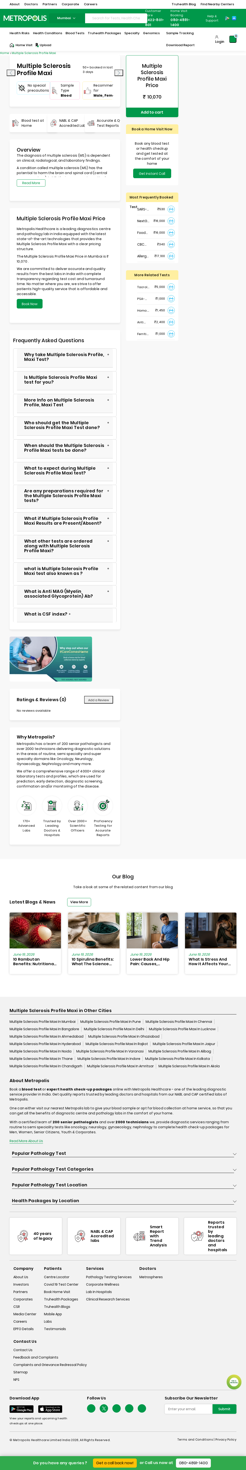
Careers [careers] (20, 1321)
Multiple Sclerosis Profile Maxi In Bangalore (44, 1029)
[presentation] (11, 73)
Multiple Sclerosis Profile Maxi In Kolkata (177, 1058)
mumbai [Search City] (67, 18)
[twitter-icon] (104, 1408)
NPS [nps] (16, 1379)
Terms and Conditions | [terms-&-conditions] (196, 1439)
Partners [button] (50, 4)
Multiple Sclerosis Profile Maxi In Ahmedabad (46, 1036)
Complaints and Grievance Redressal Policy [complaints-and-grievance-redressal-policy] (50, 1364)
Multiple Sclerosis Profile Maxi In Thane (41, 1058)
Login (219, 41)
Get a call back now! (115, 1463)
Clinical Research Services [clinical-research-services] (108, 1299)
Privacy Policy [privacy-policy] (225, 1439)
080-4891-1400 (193, 1463)
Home (4, 53)
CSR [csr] (16, 1306)
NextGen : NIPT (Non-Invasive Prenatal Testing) (144, 221)
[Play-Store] (227, 18)
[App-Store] (234, 18)
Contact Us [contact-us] (23, 1350)
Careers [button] (90, 4)
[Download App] (21, 1409)
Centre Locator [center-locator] (56, 1277)
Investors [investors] (21, 1284)
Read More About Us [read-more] (26, 1141)
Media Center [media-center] (24, 1314)
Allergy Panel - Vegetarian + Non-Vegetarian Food (144, 256)
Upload (43, 45)
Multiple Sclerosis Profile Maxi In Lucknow (182, 1029)
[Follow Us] (91, 1408)
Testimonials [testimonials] (55, 1329)
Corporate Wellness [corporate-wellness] (102, 1284)
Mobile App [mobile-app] (53, 1314)
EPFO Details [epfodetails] (23, 1329)
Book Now (30, 304)
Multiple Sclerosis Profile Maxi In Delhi (114, 1029)
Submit (224, 1409)
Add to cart (152, 112)
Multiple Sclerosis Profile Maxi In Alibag (179, 1051)
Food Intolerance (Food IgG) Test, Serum (144, 232)
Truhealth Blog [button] (184, 4)
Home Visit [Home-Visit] (21, 45)
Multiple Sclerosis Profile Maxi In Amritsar (120, 1066)
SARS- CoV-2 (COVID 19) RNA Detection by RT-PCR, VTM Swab (144, 209)
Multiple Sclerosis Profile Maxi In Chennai (179, 1021)
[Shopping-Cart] (232, 39)
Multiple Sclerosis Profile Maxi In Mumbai (43, 1021)
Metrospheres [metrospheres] (151, 1277)
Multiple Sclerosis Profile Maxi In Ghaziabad (123, 1036)
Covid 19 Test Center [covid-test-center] (61, 1284)
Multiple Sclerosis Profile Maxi (34, 53)
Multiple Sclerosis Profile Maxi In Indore (108, 1058)
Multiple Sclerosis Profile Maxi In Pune (110, 1021)
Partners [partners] (20, 1291)
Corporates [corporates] (23, 1299)
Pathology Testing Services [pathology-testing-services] (109, 1277)
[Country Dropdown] (212, 18)
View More (79, 902)
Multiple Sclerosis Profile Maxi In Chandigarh (46, 1066)
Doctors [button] (31, 4)
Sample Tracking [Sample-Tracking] (180, 33)
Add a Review (98, 700)
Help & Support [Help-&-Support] (212, 18)
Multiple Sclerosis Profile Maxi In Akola (189, 1066)
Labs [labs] (48, 1321)
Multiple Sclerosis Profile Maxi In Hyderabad (45, 1043)
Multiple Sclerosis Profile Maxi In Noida (40, 1051)
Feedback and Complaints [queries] (35, 1357)
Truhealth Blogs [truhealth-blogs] (57, 1306)
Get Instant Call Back (152, 174)
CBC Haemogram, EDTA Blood (144, 244)
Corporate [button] (70, 4)
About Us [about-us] (20, 1277)
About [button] (15, 4)
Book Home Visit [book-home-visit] (57, 1291)
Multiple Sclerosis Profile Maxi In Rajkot (117, 1043)
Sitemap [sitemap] (20, 1372)
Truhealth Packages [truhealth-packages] (61, 1299)
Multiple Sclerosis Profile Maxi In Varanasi (110, 1051)
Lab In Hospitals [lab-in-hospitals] (99, 1291)
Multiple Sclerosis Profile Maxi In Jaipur (184, 1043)
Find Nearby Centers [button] (217, 4)
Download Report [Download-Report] (180, 45)
